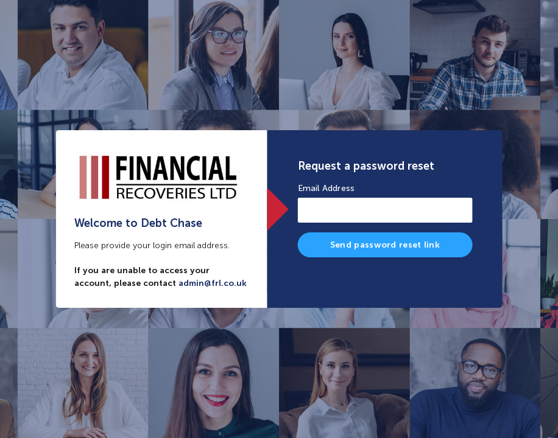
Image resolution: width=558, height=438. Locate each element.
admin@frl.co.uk (212, 283)
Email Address (326, 188)
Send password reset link (385, 245)
